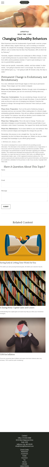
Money (24, 462)
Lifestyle (24, 464)
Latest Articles (24, 466)
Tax (24, 460)
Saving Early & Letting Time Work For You (18, 263)
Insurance (24, 458)
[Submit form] (5, 206)
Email (3, 180)
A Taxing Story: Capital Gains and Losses (17, 308)
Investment (24, 454)
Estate (24, 456)
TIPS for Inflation (7, 354)
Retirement (24, 451)
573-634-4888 (26, 438)
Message (4, 191)
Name (3, 170)
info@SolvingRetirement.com (24, 446)
